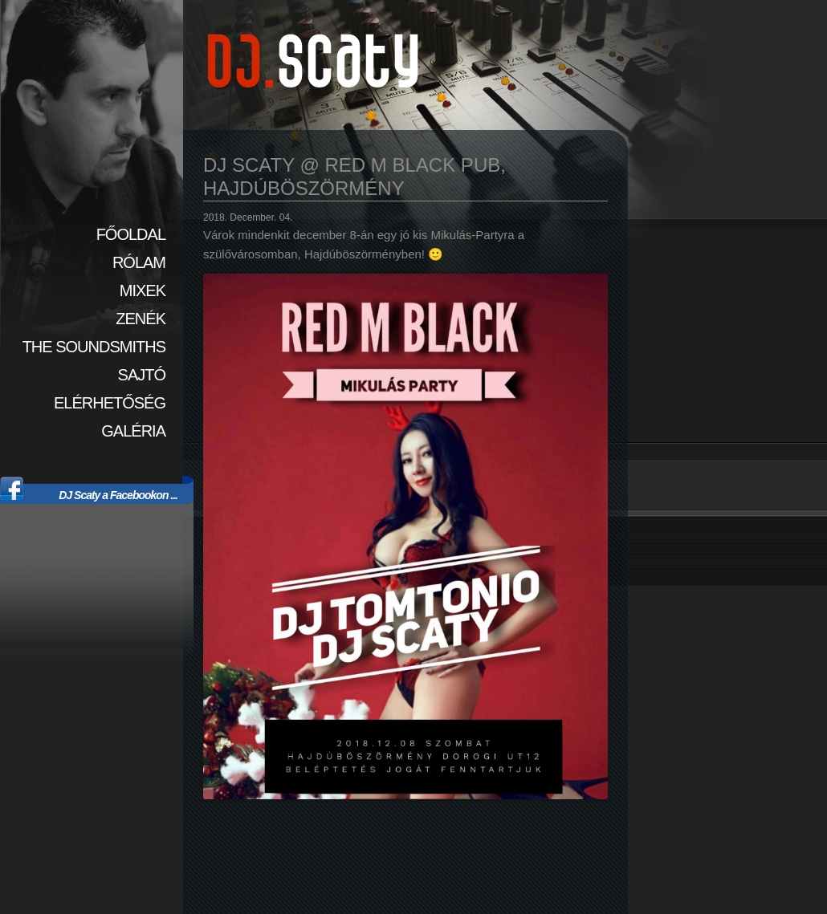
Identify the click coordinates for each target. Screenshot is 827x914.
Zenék (140, 318)
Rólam (138, 262)
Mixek (142, 290)
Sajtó (141, 375)
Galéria (133, 431)
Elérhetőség (109, 403)
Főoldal (130, 234)
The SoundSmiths (93, 346)
